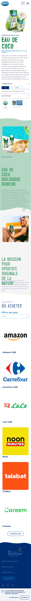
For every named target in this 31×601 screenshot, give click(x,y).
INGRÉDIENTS (7, 84)
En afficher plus (15, 533)
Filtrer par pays (10, 312)
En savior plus (13, 597)
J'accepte (24, 597)
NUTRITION (6, 96)
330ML (17, 88)
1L (5, 88)
